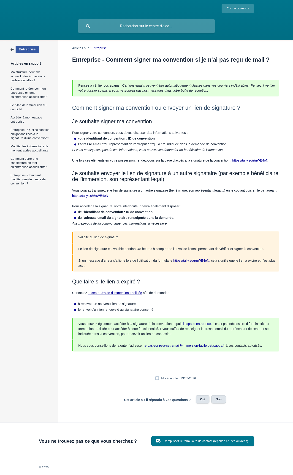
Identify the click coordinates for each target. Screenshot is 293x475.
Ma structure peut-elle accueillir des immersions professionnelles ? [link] (28, 76)
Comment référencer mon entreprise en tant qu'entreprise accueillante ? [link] (29, 93)
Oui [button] (202, 399)
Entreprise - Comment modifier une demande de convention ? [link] (28, 179)
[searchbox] (146, 26)
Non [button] (219, 399)
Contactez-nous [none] (238, 8)
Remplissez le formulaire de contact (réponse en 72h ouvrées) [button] (206, 441)
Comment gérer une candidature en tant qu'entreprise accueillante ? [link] (29, 163)
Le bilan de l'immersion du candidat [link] (28, 107)
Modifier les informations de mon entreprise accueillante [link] (29, 148)
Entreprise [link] (99, 48)
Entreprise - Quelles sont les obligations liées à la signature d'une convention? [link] (30, 134)
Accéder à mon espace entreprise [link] (26, 119)
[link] (25, 49)
